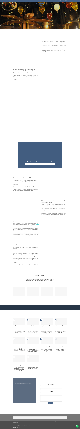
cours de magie (15, 425)
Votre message (51, 398)
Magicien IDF (51, 421)
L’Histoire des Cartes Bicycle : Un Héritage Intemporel (46, 345)
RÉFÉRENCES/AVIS (57, 421)
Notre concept (34, 8)
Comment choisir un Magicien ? (19, 345)
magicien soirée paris (26, 425)
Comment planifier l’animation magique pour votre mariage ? (47, 326)
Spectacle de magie (20, 421)
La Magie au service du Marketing (60, 345)
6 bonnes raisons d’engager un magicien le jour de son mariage (61, 326)
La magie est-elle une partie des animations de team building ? (19, 364)
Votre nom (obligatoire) (51, 385)
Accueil (28, 8)
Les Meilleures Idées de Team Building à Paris (33, 363)
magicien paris (40, 4)
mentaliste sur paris (49, 208)
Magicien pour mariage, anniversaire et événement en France (36, 421)
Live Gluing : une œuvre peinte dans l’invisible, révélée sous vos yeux (19, 326)
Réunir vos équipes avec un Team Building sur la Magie (33, 345)
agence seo (21, 425)
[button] (77, 426)
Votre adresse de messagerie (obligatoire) (51, 389)
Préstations (40, 8)
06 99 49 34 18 (15, 422)
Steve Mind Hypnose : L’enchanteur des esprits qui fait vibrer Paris (33, 326)
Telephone (51, 392)
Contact (46, 8)
